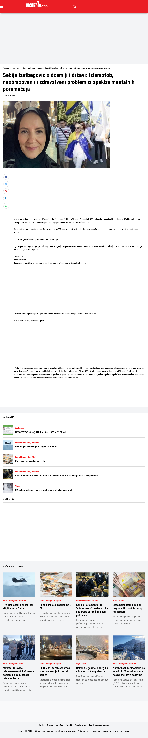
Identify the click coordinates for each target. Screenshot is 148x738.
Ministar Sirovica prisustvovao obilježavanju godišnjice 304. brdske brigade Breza (18, 673)
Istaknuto (15, 68)
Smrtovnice (19, 428)
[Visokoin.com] (37, 4)
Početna (6, 68)
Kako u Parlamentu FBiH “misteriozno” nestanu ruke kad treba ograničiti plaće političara (56, 475)
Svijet (78, 664)
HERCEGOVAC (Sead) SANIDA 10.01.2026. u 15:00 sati (40, 432)
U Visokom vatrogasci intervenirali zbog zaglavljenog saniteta (44, 490)
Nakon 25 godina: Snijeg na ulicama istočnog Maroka (92, 669)
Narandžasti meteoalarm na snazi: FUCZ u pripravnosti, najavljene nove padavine (129, 671)
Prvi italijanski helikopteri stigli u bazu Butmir (36, 446)
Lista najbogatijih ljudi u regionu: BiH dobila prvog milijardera (128, 608)
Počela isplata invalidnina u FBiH (30, 461)
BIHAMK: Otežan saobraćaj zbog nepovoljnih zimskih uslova (55, 671)
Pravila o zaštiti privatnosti (99, 725)
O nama (50, 725)
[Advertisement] (74, 34)
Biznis (115, 601)
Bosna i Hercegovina (22, 443)
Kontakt (69, 725)
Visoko (17, 486)
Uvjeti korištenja (80, 725)
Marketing (59, 725)
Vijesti (34, 457)
